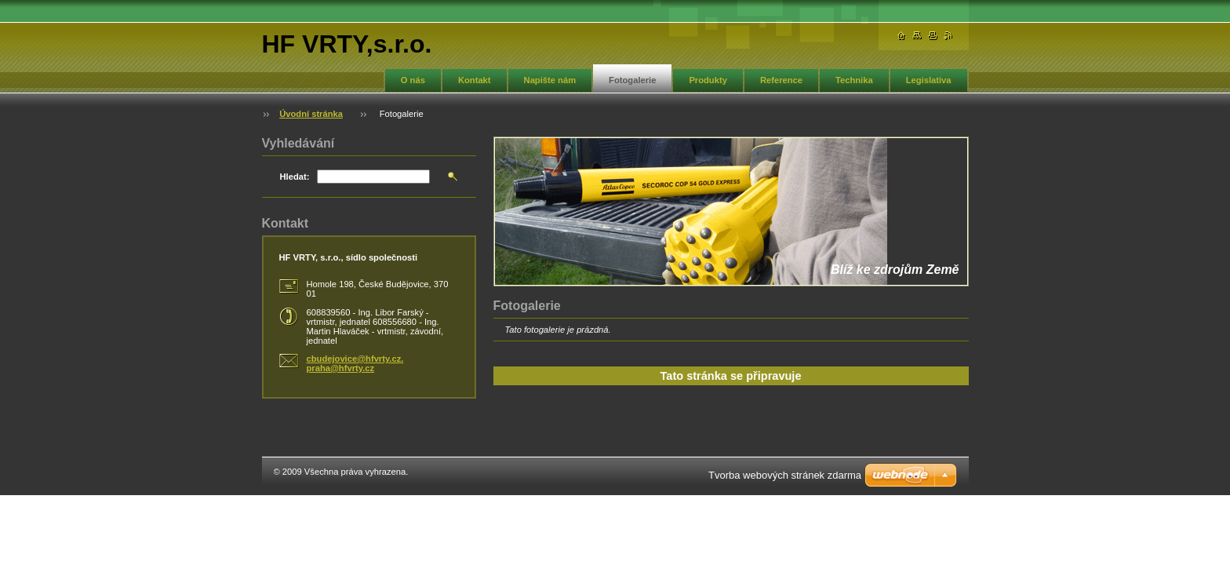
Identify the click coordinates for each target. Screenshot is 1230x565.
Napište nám (550, 80)
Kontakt (474, 80)
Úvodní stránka (311, 113)
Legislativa (929, 80)
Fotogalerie (632, 80)
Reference (781, 80)
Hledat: (295, 176)
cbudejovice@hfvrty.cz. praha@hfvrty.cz (355, 363)
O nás (413, 80)
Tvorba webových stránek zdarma (784, 475)
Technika (854, 80)
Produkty (708, 80)
